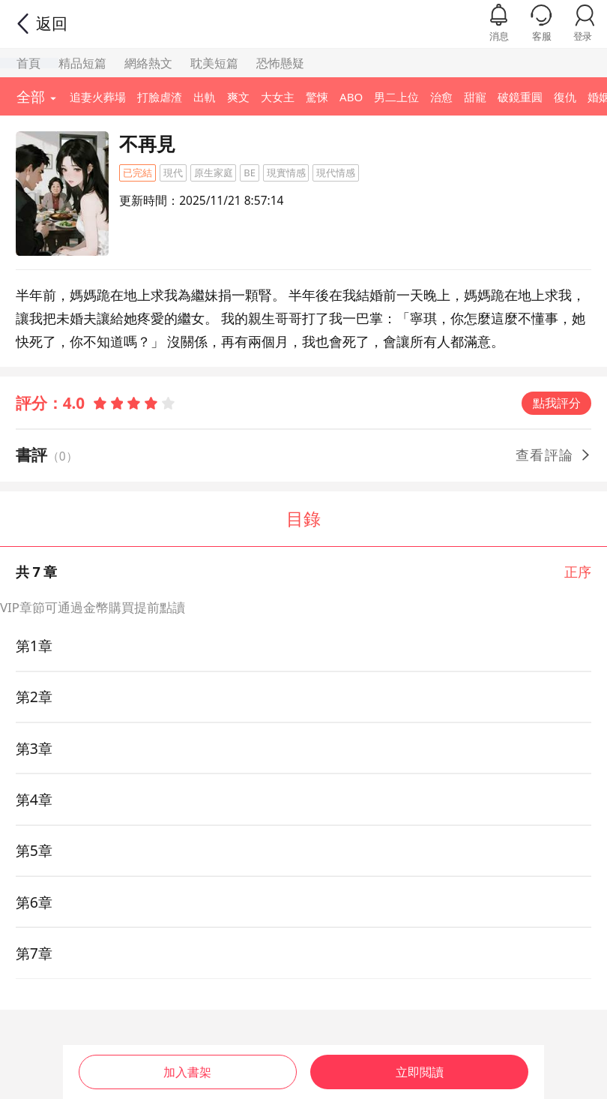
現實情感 (286, 172)
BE (250, 172)
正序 (577, 572)
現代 (173, 172)
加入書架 (187, 1069)
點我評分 (557, 403)
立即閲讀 (419, 1069)
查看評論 (554, 455)
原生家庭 (213, 172)
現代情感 (335, 172)
